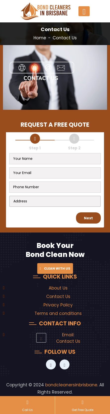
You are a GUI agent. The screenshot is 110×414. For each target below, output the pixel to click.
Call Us (27, 405)
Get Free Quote (82, 405)
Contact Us (58, 296)
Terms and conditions (58, 313)
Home (40, 38)
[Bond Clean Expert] (51, 365)
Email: (68, 335)
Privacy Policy (58, 305)
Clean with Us (55, 268)
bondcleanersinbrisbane (71, 385)
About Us (58, 288)
